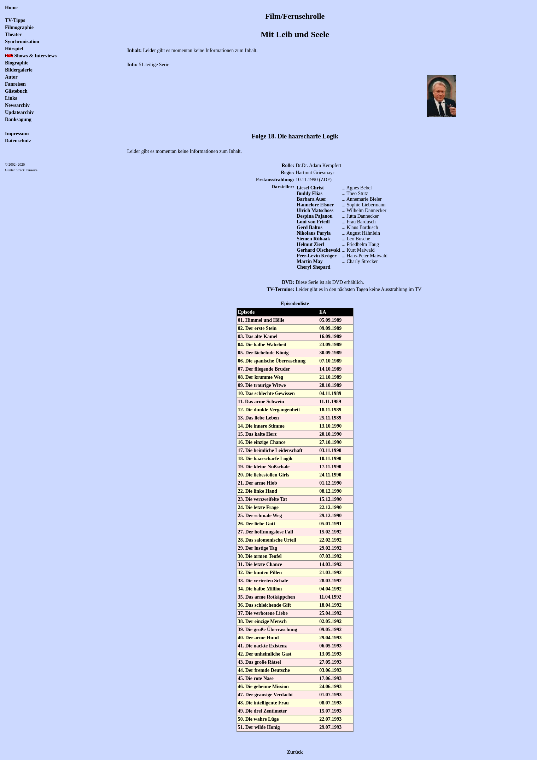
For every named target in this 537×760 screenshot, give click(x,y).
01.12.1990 (330, 483)
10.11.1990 (330, 458)
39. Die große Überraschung (267, 629)
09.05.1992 (330, 629)
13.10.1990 (330, 426)
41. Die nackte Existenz (262, 645)
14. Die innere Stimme (261, 426)
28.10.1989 (330, 385)
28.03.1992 (330, 580)
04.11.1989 (330, 393)
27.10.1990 (330, 442)
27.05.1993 (330, 662)
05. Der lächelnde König (263, 352)
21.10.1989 (330, 377)
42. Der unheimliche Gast (264, 654)
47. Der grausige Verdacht (265, 694)
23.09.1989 (330, 344)
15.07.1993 (330, 711)
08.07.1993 (330, 702)
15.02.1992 (330, 532)
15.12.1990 (330, 499)
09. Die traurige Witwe (262, 385)
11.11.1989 (330, 401)
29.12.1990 (330, 515)
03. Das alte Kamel (258, 336)
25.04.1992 (330, 613)
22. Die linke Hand (257, 491)
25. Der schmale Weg (260, 515)
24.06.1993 (330, 686)
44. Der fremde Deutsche (264, 670)
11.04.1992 (330, 597)
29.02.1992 (330, 548)
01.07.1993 (330, 694)
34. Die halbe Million (260, 589)
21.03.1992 (330, 572)
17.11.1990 (330, 466)
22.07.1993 (330, 719)
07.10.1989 (330, 361)
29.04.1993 (330, 637)
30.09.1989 (330, 352)
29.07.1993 (330, 727)
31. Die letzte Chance (260, 564)
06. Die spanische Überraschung (271, 361)
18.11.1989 (330, 409)
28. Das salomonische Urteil (267, 540)
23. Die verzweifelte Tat (262, 499)
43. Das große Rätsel (259, 662)
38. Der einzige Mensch (262, 621)
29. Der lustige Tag (257, 548)
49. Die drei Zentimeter (262, 711)
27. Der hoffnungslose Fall (265, 532)
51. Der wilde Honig (259, 727)
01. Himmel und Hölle (261, 320)
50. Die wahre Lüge (258, 719)
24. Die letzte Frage (258, 507)
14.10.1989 (330, 369)
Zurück (295, 752)
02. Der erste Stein (257, 328)
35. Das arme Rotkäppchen (266, 597)
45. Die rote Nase (256, 678)
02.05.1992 (330, 621)
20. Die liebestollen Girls (263, 475)
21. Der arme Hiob (257, 483)
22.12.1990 (330, 507)
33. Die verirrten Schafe (263, 580)
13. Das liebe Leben (258, 418)
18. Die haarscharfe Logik (265, 458)
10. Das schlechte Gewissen (266, 393)
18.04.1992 (330, 605)
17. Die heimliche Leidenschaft (270, 450)
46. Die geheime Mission (263, 686)
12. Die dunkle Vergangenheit (269, 409)
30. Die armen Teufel (260, 556)
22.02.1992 (330, 540)
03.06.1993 (330, 670)
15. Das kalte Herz (257, 434)
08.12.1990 (330, 491)
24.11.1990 (330, 475)
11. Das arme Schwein (261, 401)
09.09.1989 (330, 328)
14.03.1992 (330, 564)
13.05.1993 (330, 654)
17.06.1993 (330, 678)
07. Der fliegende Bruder (264, 369)
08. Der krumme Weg (260, 377)
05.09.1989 (330, 320)
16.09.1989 (330, 336)
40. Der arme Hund (258, 637)
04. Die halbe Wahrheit (262, 344)
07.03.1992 (330, 556)
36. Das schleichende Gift (264, 605)
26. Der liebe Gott (256, 523)
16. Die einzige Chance (262, 442)
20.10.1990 (330, 434)
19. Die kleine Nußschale (264, 466)
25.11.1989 (330, 418)
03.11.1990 (330, 450)
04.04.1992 (330, 589)
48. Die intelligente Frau (263, 702)
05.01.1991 (330, 523)
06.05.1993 (330, 645)
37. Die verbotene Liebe (263, 613)
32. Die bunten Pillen (260, 572)
